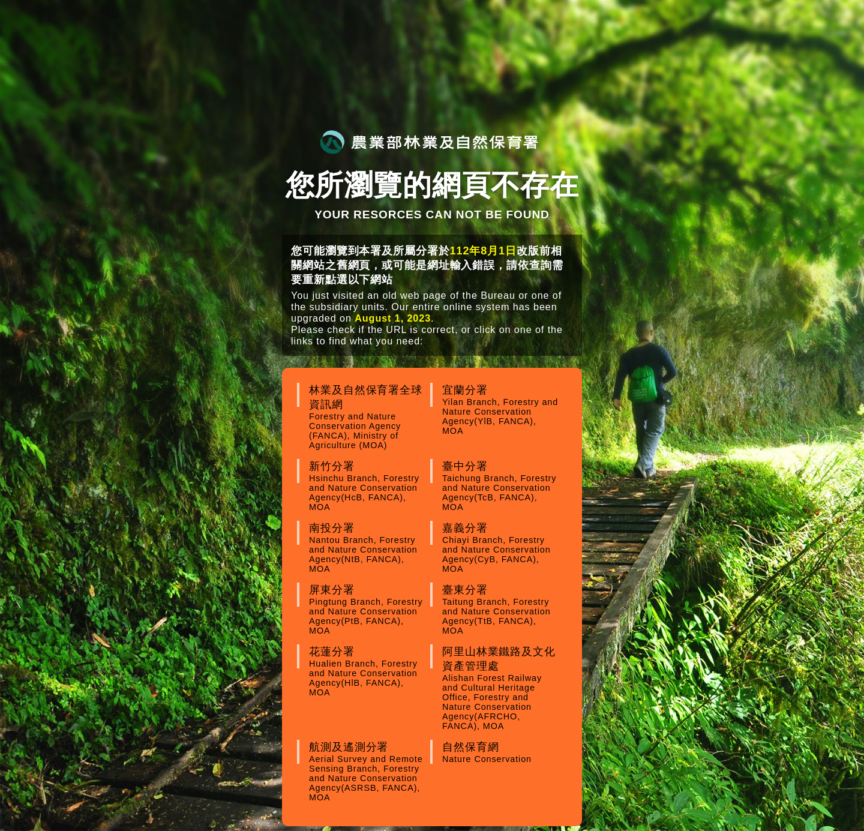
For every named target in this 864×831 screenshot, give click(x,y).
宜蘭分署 (501, 410)
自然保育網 (501, 752)
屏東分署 (368, 609)
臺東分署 (501, 609)
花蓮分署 (368, 671)
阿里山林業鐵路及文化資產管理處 (501, 688)
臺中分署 (501, 486)
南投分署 (368, 548)
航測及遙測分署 (368, 771)
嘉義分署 (501, 548)
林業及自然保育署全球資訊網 (368, 417)
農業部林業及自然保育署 (429, 142)
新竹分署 (368, 486)
